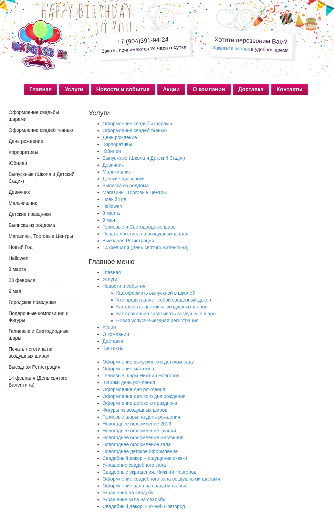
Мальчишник (117, 172)
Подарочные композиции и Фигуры (39, 316)
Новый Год (114, 199)
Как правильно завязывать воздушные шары (166, 313)
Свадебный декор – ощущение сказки (145, 458)
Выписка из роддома (126, 185)
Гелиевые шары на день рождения (141, 417)
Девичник (113, 165)
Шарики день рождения (129, 382)
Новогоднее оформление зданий (139, 430)
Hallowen (113, 206)
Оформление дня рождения (134, 389)
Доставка (251, 89)
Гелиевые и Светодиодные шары (140, 227)
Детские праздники (124, 178)
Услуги (74, 89)
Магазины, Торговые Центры (135, 192)
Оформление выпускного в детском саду (148, 362)
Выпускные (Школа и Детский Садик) (144, 158)
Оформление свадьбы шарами (137, 123)
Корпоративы (117, 144)
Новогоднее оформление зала (137, 444)
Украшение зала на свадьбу (134, 499)
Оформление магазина (128, 368)
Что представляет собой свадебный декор (163, 300)
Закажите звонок (231, 48)
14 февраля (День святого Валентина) (146, 247)
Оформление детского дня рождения (144, 396)
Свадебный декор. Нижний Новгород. (145, 506)
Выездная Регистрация (128, 240)
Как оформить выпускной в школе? (155, 293)
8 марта (111, 213)
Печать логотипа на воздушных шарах (145, 233)
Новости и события (123, 89)
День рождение (120, 137)
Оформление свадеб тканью (135, 130)
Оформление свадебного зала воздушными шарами (161, 479)
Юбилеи (112, 151)
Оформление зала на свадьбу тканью (145, 485)
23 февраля (22, 280)
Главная (40, 89)
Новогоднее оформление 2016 (137, 423)
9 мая (109, 220)
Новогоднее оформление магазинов (143, 437)
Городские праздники (32, 302)
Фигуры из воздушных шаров (135, 410)
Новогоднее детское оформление (140, 451)
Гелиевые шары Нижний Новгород (141, 375)
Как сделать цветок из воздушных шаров (162, 306)
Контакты (289, 89)
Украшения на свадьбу (128, 492)
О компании (209, 89)
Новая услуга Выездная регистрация (157, 320)
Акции (171, 89)
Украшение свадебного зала (134, 465)
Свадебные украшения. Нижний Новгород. (150, 472)
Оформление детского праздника (140, 403)
